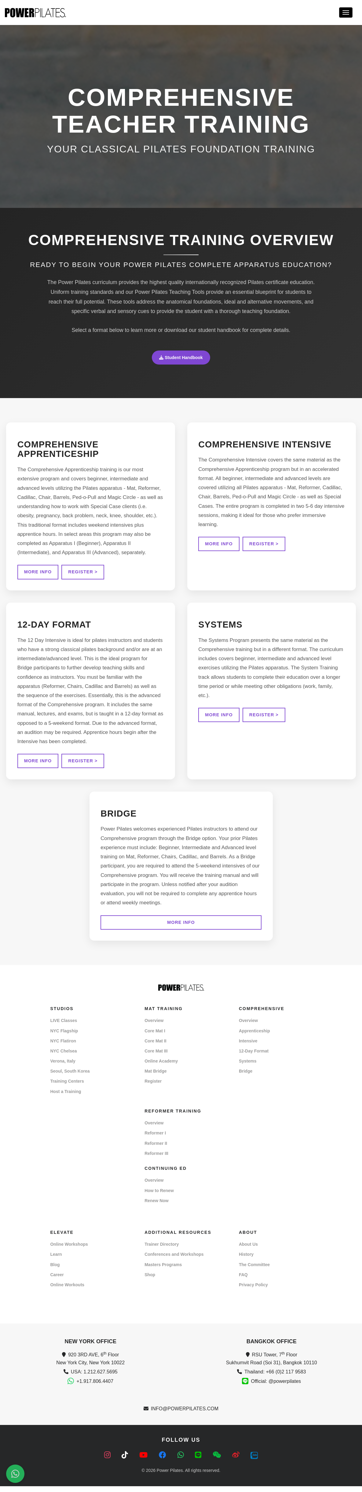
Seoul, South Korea (70, 1077)
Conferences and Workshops (173, 1260)
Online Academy (161, 1067)
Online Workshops (69, 1250)
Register (153, 1087)
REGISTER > (84, 573)
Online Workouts (67, 1290)
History (246, 1260)
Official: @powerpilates (276, 1387)
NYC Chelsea (63, 1057)
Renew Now (156, 1206)
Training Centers (67, 1087)
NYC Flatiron (63, 1047)
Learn (56, 1260)
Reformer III (156, 1159)
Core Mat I (154, 1036)
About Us (248, 1250)
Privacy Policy (253, 1290)
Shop (149, 1280)
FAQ (243, 1280)
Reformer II (155, 1149)
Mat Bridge (155, 1077)
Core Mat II (155, 1047)
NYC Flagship (64, 1036)
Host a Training (65, 1097)
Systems (248, 1067)
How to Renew (159, 1196)
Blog (55, 1270)
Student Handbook (181, 357)
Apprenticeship (254, 1036)
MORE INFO (39, 573)
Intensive (248, 1047)
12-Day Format (254, 1057)
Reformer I (155, 1139)
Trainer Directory (161, 1250)
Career (57, 1280)
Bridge (245, 1077)
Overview (153, 1026)
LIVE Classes (63, 1026)
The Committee (254, 1270)
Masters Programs (163, 1270)
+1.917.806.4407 (94, 1387)
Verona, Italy (62, 1067)
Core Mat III (155, 1057)
